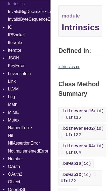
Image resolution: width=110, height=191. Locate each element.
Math (12, 104)
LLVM (13, 89)
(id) (76, 163)
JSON (13, 58)
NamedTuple (20, 127)
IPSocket (16, 35)
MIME (13, 112)
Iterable (15, 42)
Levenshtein (19, 73)
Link (12, 81)
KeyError (16, 65)
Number (15, 159)
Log (11, 96)
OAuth (14, 166)
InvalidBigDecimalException (29, 11)
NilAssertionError (24, 143)
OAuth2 (15, 174)
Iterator (14, 50)
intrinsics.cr (69, 66)
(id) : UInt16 (82, 114)
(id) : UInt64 (82, 149)
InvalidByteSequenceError (29, 19)
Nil (10, 135)
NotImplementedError (28, 151)
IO (10, 27)
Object (14, 182)
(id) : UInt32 (82, 131)
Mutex (14, 120)
